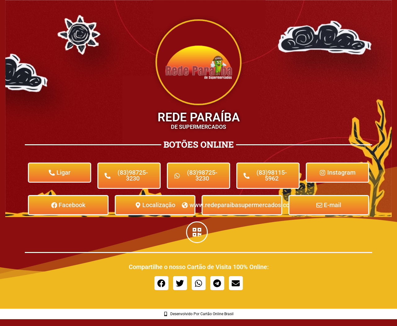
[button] (161, 284)
